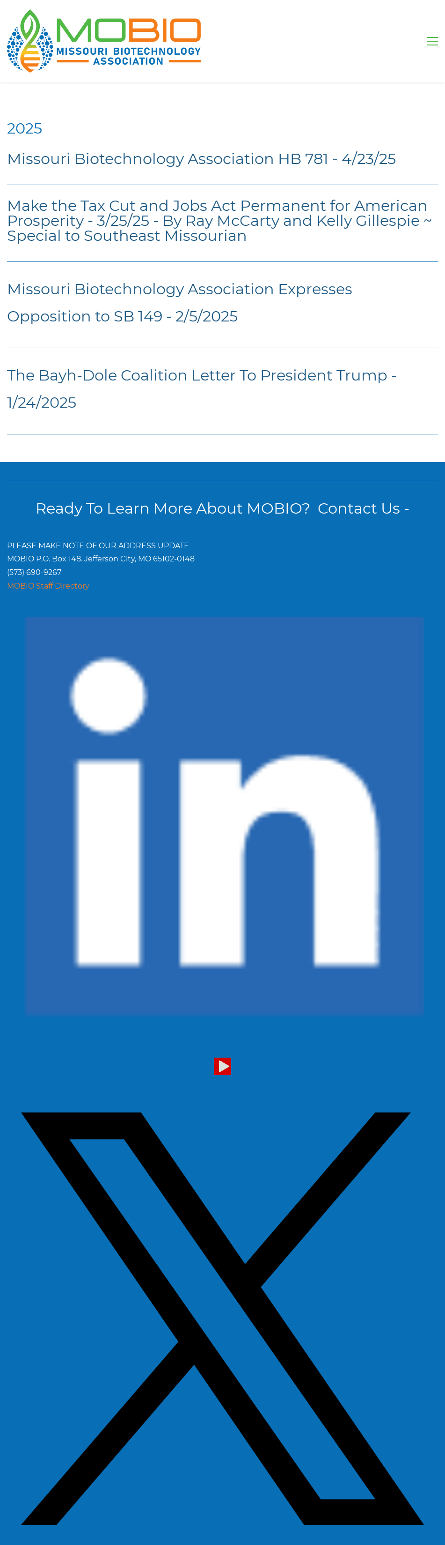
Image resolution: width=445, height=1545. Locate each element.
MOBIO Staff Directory (48, 586)
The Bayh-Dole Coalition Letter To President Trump (197, 375)
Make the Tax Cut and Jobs (107, 205)
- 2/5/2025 (200, 316)
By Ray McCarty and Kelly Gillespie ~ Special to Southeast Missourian (219, 228)
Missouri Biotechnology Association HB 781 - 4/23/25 (201, 158)
